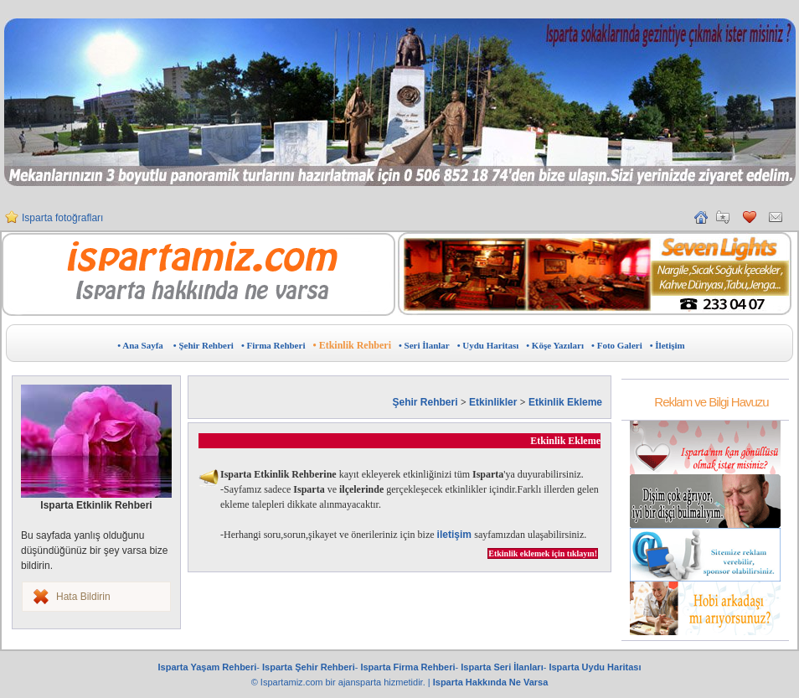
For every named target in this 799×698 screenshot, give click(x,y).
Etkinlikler (493, 402)
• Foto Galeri (616, 345)
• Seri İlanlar (424, 345)
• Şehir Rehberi (203, 345)
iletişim (456, 534)
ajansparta (361, 682)
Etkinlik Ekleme (565, 402)
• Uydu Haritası (488, 345)
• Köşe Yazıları (555, 345)
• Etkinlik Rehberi (351, 345)
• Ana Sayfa (140, 345)
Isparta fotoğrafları (62, 218)
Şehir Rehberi (425, 402)
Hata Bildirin (83, 596)
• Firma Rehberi (273, 345)
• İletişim (667, 345)
